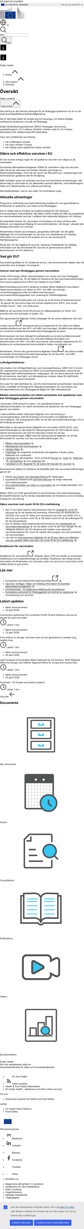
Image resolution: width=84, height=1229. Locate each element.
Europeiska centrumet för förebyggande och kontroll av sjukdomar (39, 592)
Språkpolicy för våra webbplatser (22, 1186)
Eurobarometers (8, 1054)
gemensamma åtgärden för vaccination (38, 427)
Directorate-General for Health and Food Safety (29, 1099)
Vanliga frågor (12, 449)
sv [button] (4, 25)
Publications (6, 938)
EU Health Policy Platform (18, 1108)
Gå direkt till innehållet (11, 1)
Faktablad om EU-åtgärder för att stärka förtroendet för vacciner (38, 464)
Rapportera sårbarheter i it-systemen (24, 1184)
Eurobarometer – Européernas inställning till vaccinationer (35, 589)
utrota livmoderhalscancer (67, 300)
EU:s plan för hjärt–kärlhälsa (14, 383)
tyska (66, 458)
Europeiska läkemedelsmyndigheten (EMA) (22, 167)
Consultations (7, 880)
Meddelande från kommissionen (22, 446)
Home (8, 74)
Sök (2, 34)
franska (54, 458)
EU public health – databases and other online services (33, 1089)
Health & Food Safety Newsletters (22, 1086)
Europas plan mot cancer (31, 300)
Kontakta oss (12, 1179)
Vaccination (11, 81)
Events (3, 822)
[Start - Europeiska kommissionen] (12, 17)
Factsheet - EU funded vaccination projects (22, 682)
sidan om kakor (67, 1207)
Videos (3, 996)
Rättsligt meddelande (16, 1195)
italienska (78, 458)
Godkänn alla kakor (21, 1222)
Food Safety (11, 1111)
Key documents (8, 764)
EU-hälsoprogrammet (43, 430)
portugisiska (16, 461)
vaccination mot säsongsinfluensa (30, 476)
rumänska (36, 461)
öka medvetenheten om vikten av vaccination (28, 485)
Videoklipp (10, 452)
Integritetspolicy (13, 1192)
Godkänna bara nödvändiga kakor (52, 1222)
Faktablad (10, 458)
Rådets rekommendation (17, 443)
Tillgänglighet (12, 1197)
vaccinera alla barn (42, 479)
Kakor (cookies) (13, 1189)
